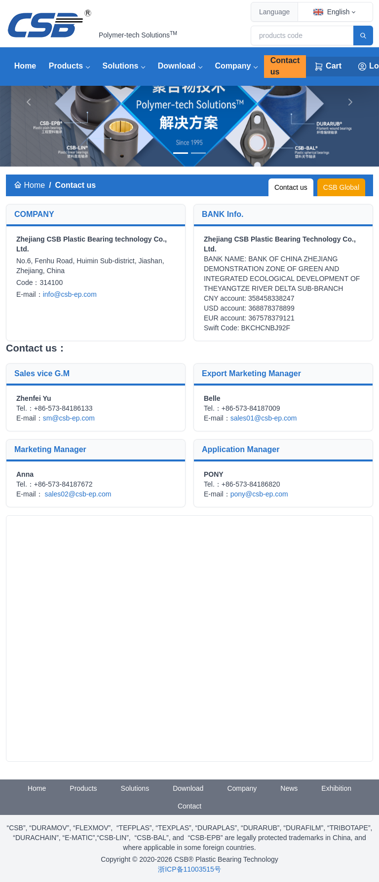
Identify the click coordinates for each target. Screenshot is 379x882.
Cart (327, 66)
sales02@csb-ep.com (78, 494)
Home (25, 66)
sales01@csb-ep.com (263, 418)
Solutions (121, 66)
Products (66, 66)
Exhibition (336, 788)
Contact (189, 806)
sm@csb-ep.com (69, 418)
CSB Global (341, 187)
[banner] (180, 153)
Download (176, 66)
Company (233, 66)
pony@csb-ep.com (259, 494)
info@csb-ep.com (70, 294)
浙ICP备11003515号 (189, 869)
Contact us (285, 66)
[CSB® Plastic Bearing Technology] (50, 23)
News (289, 788)
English (331, 12)
